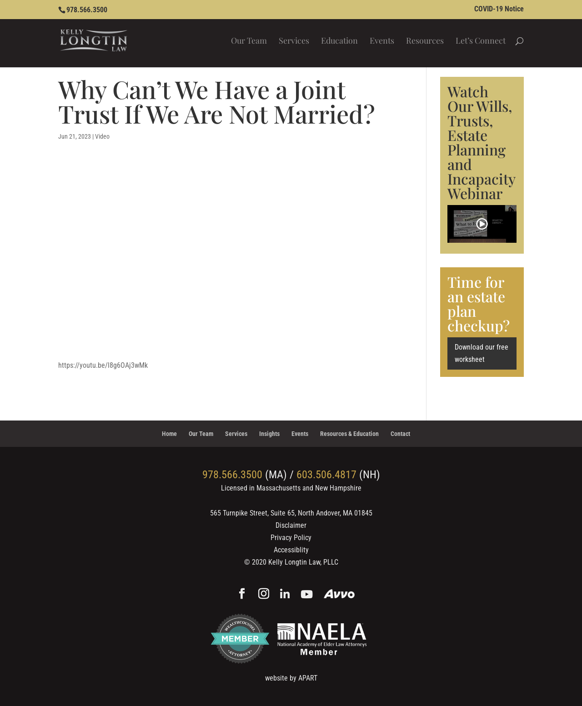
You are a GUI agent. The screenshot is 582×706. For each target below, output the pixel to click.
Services (294, 41)
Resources (425, 41)
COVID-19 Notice (499, 9)
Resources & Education (349, 433)
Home (169, 433)
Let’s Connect (481, 41)
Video (102, 136)
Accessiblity (291, 550)
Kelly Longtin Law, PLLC (303, 562)
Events (382, 41)
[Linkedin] (285, 595)
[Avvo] (339, 595)
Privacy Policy (291, 537)
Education (339, 41)
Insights (269, 433)
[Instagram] (263, 594)
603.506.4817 (326, 474)
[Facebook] (241, 594)
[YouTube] (307, 595)
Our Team (249, 41)
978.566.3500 (86, 9)
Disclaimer (291, 525)
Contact (400, 433)
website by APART (291, 678)
